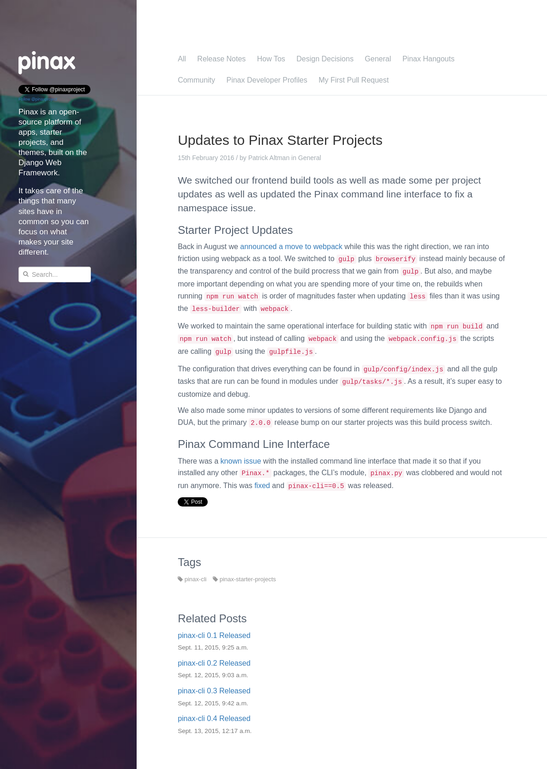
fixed (262, 485)
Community (196, 80)
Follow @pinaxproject (37, 99)
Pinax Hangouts (429, 59)
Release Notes (221, 59)
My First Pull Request (354, 80)
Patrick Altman (268, 157)
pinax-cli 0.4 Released (214, 718)
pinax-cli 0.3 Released (214, 691)
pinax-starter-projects (244, 579)
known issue (241, 461)
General (378, 59)
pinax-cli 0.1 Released (214, 635)
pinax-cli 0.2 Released (214, 663)
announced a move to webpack (291, 246)
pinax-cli (192, 579)
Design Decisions (325, 59)
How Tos (271, 59)
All (182, 59)
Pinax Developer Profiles (266, 80)
